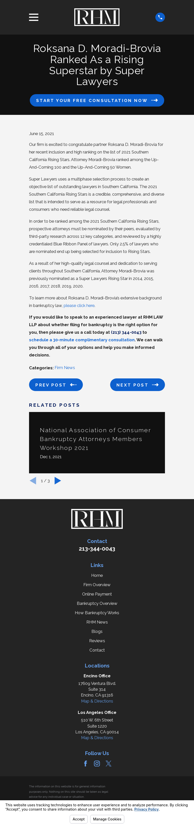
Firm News (65, 367)
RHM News (97, 622)
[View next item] (58, 480)
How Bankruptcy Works (97, 612)
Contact (97, 650)
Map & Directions (97, 701)
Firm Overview (97, 584)
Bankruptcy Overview (97, 603)
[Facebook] (85, 763)
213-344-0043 (97, 548)
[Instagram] (97, 763)
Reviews (97, 640)
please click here (79, 305)
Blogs (97, 631)
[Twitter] (108, 763)
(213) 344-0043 (126, 332)
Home (97, 575)
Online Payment (97, 594)
